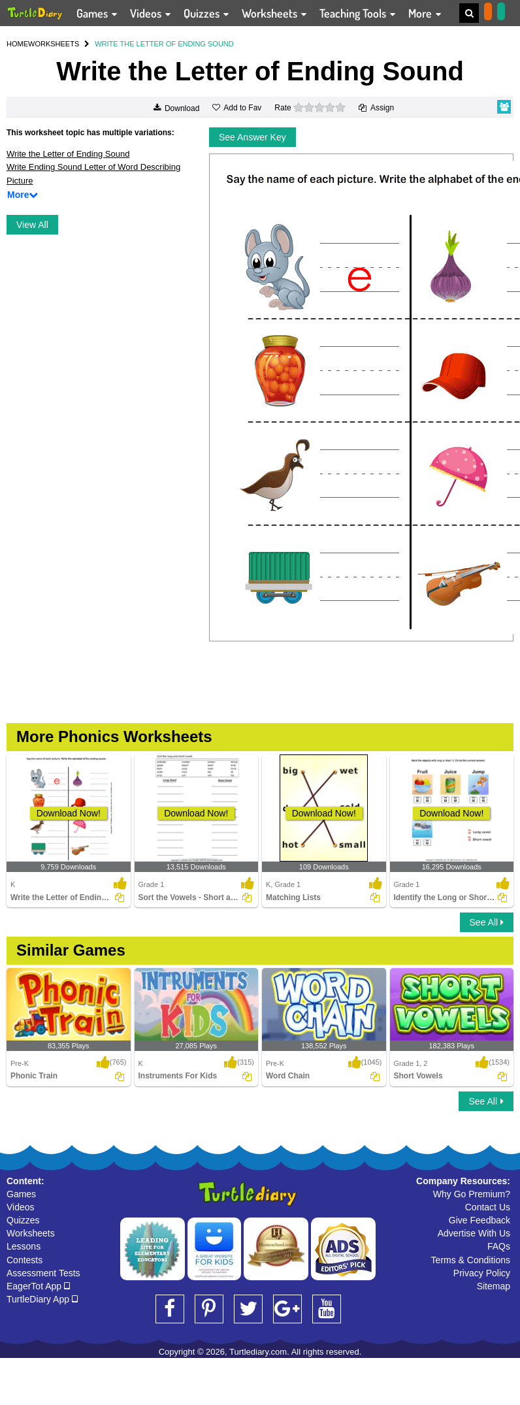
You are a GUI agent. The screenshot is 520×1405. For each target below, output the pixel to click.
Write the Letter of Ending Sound (68, 154)
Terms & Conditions (470, 1260)
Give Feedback (479, 1220)
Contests (24, 1260)
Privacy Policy (481, 1273)
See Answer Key (252, 137)
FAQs (498, 1246)
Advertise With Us (474, 1233)
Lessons (24, 1246)
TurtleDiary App (42, 1299)
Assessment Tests (43, 1273)
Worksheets (31, 1233)
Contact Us (487, 1207)
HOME (17, 44)
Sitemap (493, 1286)
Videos (21, 1207)
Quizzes (23, 1220)
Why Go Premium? (471, 1194)
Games (21, 1194)
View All (32, 224)
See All (487, 922)
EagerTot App (38, 1286)
